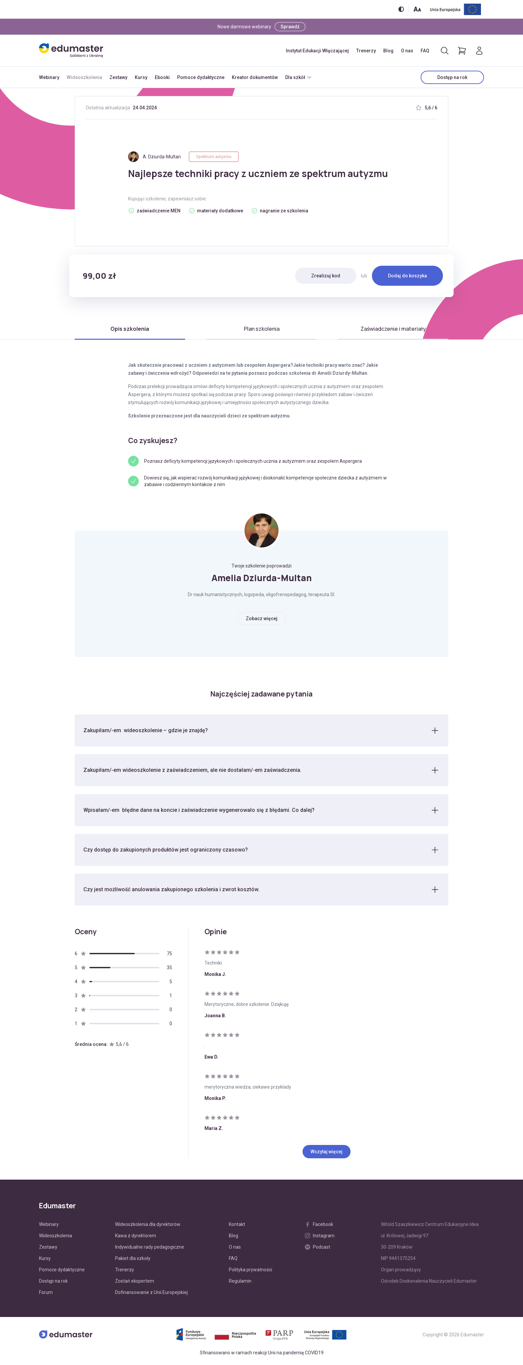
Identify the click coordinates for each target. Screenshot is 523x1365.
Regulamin (240, 1282)
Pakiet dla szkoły (132, 1259)
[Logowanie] (479, 50)
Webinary (49, 77)
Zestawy (118, 77)
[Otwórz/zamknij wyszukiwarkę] (444, 50)
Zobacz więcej (262, 618)
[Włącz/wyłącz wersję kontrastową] (401, 9)
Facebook (319, 1225)
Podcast (317, 1248)
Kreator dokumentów (255, 77)
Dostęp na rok (452, 77)
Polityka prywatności (250, 1270)
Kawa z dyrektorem (135, 1236)
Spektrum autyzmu (213, 156)
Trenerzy (366, 50)
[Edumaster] (71, 50)
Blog (388, 50)
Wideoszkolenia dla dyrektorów (147, 1225)
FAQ (425, 50)
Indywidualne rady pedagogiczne (149, 1248)
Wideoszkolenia (84, 77)
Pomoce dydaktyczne (200, 77)
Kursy (141, 77)
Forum (46, 1293)
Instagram (320, 1236)
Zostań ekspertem (134, 1282)
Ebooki (162, 77)
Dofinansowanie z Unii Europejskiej (151, 1293)
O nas (407, 50)
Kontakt (237, 1225)
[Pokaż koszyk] (462, 50)
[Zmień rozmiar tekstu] (417, 9)
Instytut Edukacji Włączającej (317, 50)
